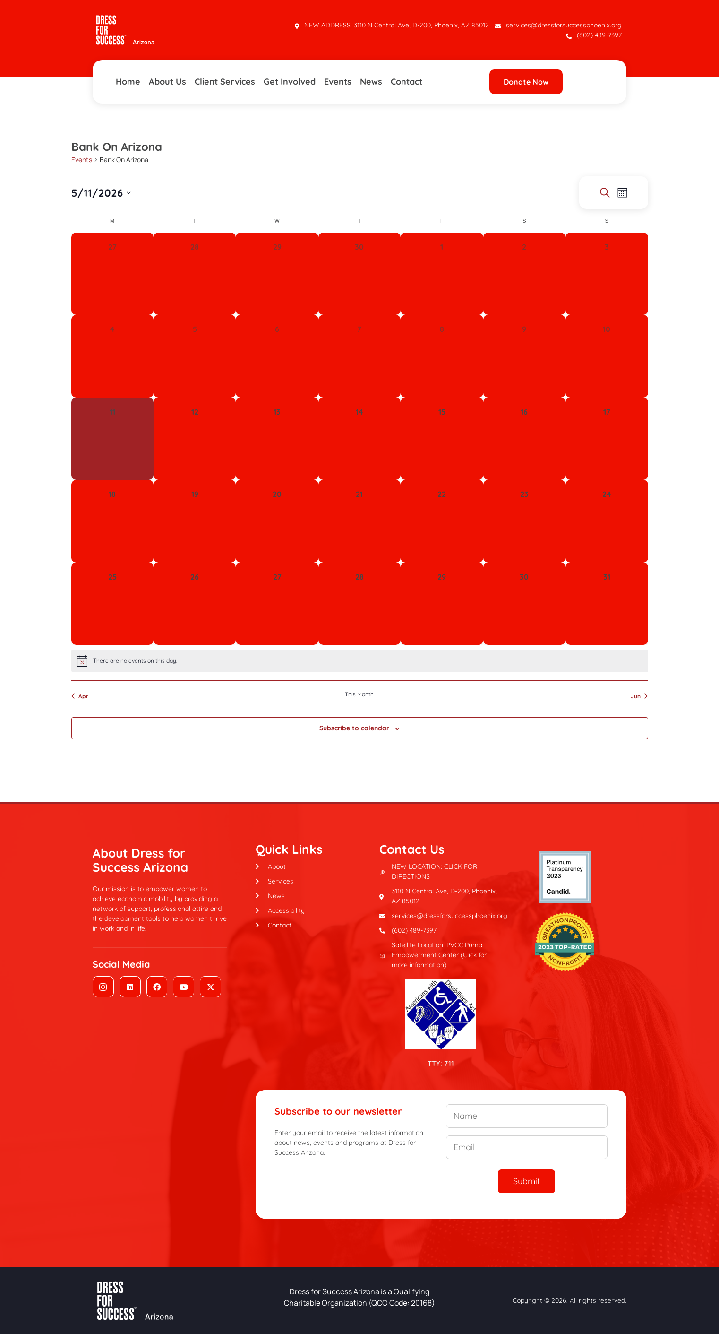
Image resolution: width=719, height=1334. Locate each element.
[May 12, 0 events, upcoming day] (195, 439)
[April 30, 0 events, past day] (359, 274)
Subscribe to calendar (354, 728)
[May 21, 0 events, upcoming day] (359, 521)
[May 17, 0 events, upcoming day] (606, 439)
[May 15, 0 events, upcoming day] (442, 439)
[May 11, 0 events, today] (112, 439)
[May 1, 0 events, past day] (442, 274)
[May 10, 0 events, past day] (606, 356)
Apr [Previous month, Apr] (79, 696)
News (371, 81)
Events (337, 81)
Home (128, 81)
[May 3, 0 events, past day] (606, 274)
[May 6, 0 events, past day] (277, 356)
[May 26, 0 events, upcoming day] (195, 604)
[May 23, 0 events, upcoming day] (524, 521)
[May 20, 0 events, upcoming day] (277, 521)
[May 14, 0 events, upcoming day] (359, 439)
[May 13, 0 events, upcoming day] (277, 439)
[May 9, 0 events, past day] (524, 356)
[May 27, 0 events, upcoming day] (277, 604)
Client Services (225, 81)
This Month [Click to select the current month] (359, 694)
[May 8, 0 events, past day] (442, 356)
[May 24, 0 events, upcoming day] (606, 521)
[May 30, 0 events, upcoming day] (524, 604)
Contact (406, 81)
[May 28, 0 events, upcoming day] (359, 604)
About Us (167, 81)
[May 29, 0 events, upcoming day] (442, 604)
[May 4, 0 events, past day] (112, 356)
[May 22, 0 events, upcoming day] (442, 521)
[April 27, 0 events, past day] (112, 274)
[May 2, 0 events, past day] (524, 274)
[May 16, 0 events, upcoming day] (524, 439)
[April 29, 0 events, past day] (277, 274)
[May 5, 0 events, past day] (195, 356)
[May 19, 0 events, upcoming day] (195, 521)
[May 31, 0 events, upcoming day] (606, 604)
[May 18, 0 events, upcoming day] (112, 521)
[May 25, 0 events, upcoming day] (112, 604)
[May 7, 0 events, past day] (359, 356)
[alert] (359, 661)
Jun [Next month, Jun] (639, 696)
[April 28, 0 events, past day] (195, 274)
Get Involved (290, 81)
